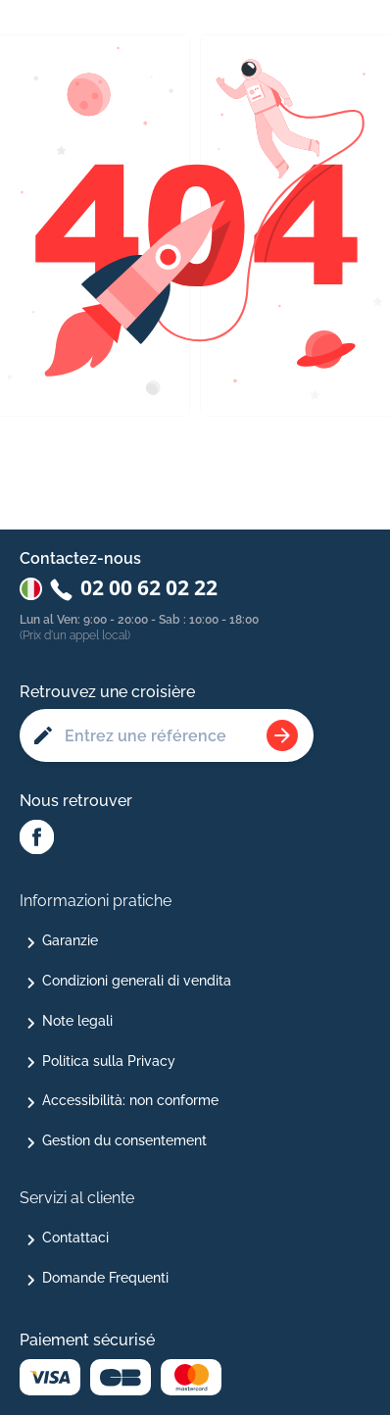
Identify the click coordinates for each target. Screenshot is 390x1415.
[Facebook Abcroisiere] (37, 838)
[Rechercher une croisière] (282, 735)
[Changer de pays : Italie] (31, 589)
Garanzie (70, 940)
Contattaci (75, 1237)
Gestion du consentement (124, 1140)
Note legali (77, 1021)
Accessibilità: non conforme (130, 1100)
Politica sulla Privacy (108, 1061)
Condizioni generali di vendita (136, 980)
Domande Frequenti (105, 1278)
